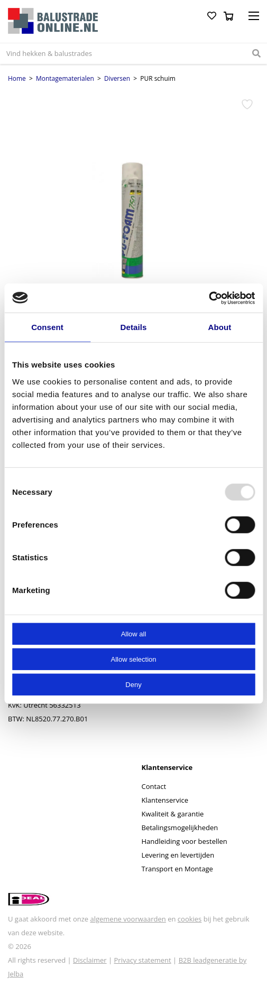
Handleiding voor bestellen (184, 841)
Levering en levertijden (178, 855)
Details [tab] (134, 327)
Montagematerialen (65, 78)
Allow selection (133, 659)
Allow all (133, 633)
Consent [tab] (47, 327)
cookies (189, 919)
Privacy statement (142, 960)
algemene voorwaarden (127, 919)
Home (17, 78)
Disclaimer (90, 960)
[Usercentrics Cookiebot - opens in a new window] (208, 298)
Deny (133, 684)
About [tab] (220, 327)
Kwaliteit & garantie (173, 814)
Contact (154, 786)
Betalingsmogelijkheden (180, 827)
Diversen (117, 78)
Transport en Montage (177, 868)
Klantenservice (165, 800)
